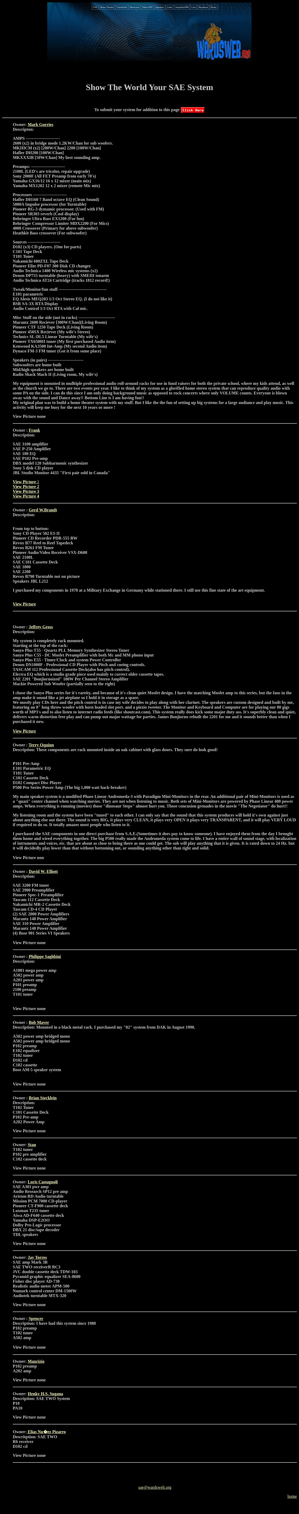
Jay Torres (37, 1257)
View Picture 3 (26, 491)
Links (169, 7)
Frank (34, 430)
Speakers (159, 7)
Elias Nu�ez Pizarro (46, 1431)
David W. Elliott (43, 871)
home (292, 1496)
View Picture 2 (26, 486)
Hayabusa (203, 7)
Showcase (134, 7)
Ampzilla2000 (182, 7)
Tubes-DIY (147, 7)
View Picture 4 (26, 496)
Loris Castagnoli (43, 1182)
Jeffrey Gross (41, 627)
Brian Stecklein (43, 1098)
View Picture (24, 482)
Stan (32, 1144)
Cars (193, 7)
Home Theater (107, 7)
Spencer (36, 1318)
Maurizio (36, 1361)
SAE (95, 7)
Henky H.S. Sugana (45, 1393)
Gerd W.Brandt (43, 510)
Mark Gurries (40, 124)
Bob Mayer (39, 1022)
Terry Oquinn (41, 745)
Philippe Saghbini (45, 956)
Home (213, 7)
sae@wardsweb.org (154, 1487)
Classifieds (121, 7)
